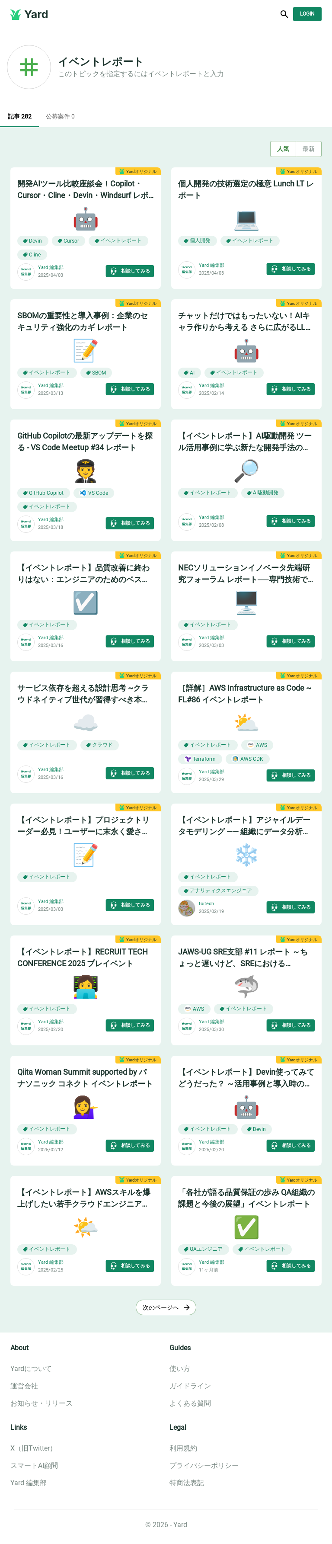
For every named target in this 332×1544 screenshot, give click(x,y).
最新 (308, 149)
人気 (283, 149)
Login (307, 14)
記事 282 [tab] (19, 116)
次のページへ (166, 1307)
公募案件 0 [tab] (60, 116)
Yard (36, 14)
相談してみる (130, 271)
